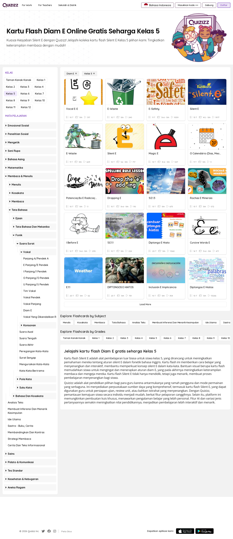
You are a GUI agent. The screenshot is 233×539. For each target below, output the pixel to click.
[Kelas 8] (196, 338)
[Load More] (145, 304)
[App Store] (185, 531)
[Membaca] (100, 322)
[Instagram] (54, 531)
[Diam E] (71, 73)
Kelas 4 (39, 86)
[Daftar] (223, 5)
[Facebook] (49, 531)
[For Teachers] (45, 5)
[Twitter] (43, 531)
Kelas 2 (10, 86)
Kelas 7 (39, 93)
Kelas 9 (24, 100)
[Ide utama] (211, 322)
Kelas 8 (10, 100)
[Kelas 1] (95, 338)
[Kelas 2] (109, 338)
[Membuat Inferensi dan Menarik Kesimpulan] (175, 322)
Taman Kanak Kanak (18, 80)
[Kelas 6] (167, 338)
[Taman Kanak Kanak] (74, 338)
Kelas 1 (41, 80)
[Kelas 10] (226, 338)
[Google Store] (204, 531)
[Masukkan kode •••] (188, 5)
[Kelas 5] (89, 73)
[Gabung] (209, 5)
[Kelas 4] (138, 338)
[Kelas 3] (124, 338)
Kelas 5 (10, 93)
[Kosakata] (82, 322)
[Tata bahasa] (118, 322)
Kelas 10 (40, 100)
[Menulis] (66, 322)
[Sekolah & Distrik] (67, 5)
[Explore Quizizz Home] (10, 5)
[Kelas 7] (182, 338)
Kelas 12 (26, 107)
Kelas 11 (10, 107)
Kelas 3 (24, 86)
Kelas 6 (25, 93)
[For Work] (26, 5)
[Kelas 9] (210, 338)
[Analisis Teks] (138, 322)
